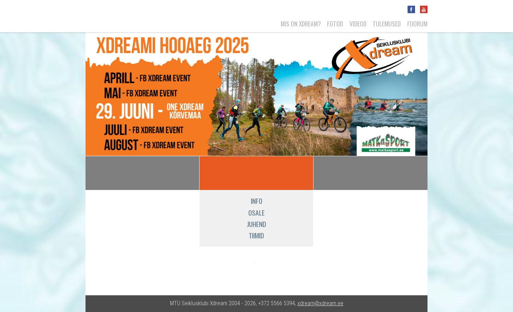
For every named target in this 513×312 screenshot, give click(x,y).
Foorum (417, 23)
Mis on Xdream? (301, 23)
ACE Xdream (229, 173)
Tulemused (387, 23)
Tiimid (256, 235)
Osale (256, 212)
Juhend (256, 224)
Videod (358, 23)
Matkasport (235, 268)
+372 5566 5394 (276, 303)
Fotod (335, 23)
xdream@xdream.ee (320, 303)
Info (256, 201)
